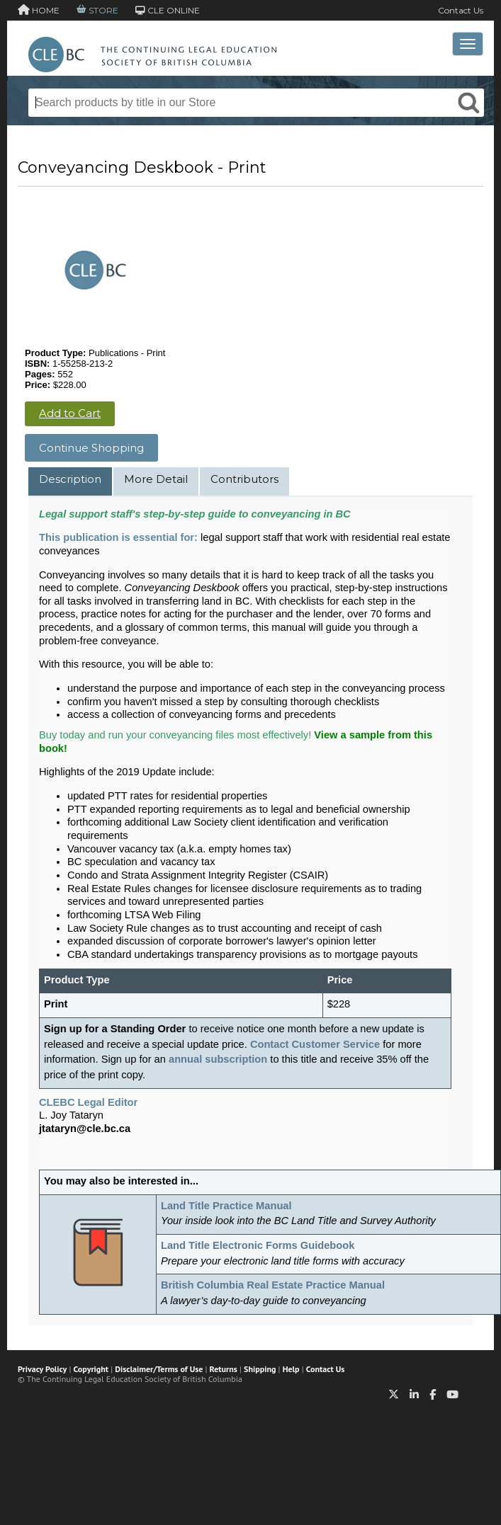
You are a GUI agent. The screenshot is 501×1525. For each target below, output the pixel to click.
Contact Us (460, 10)
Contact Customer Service (315, 1044)
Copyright (91, 1369)
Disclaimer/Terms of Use (159, 1369)
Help (291, 1369)
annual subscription (218, 1059)
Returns (223, 1369)
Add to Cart (70, 413)
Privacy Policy (42, 1369)
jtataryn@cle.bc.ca (84, 1128)
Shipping (260, 1369)
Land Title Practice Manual (226, 1205)
